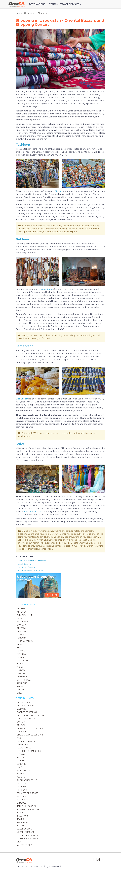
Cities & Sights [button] (25, 604)
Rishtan (21, 673)
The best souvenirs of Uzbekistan (32, 561)
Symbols (21, 803)
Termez (21, 686)
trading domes (46, 289)
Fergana (21, 638)
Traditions (22, 816)
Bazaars (21, 709)
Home (19, 13)
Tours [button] (53, 4)
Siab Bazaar (22, 399)
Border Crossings (27, 712)
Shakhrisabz (24, 680)
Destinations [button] (38, 4)
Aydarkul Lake (24, 615)
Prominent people (27, 780)
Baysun (21, 618)
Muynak (21, 657)
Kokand (21, 651)
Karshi (20, 644)
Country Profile (26, 719)
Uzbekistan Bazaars (26, 567)
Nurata (21, 670)
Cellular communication (30, 715)
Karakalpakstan (25, 641)
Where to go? (24, 845)
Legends (21, 764)
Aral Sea (21, 612)
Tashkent (23, 144)
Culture (21, 725)
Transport (22, 825)
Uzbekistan (29, 13)
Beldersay (22, 622)
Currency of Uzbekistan (30, 728)
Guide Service (24, 744)
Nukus (20, 667)
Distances (22, 731)
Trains (20, 819)
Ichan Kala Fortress (33, 511)
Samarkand (25, 346)
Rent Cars (22, 790)
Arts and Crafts (25, 706)
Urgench (22, 690)
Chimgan (21, 631)
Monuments (23, 770)
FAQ (19, 738)
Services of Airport (27, 793)
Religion (21, 787)
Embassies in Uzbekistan (30, 735)
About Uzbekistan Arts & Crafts (31, 570)
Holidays (22, 757)
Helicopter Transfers (29, 751)
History (21, 754)
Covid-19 (21, 722)
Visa (19, 842)
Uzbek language (25, 832)
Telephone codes (26, 806)
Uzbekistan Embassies (28, 835)
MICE (19, 767)
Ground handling (26, 741)
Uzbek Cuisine (24, 829)
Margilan (22, 654)
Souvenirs (22, 800)
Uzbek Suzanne (24, 564)
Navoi (20, 664)
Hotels (20, 761)
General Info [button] (25, 698)
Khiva (20, 444)
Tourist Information (28, 809)
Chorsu (58, 191)
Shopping (22, 796)
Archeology (23, 702)
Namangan (22, 660)
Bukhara (22, 239)
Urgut (20, 693)
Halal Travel (24, 748)
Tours (20, 813)
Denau (20, 634)
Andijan (21, 609)
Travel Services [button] (70, 4)
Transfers (22, 822)
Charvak (21, 628)
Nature (21, 777)
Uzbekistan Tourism (27, 838)
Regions (21, 783)
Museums (22, 774)
